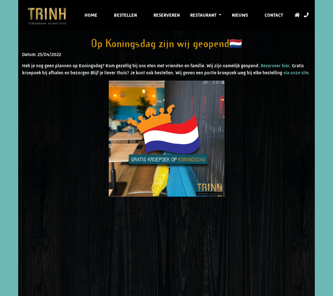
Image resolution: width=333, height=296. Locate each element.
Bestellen (125, 15)
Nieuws (240, 15)
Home (91, 15)
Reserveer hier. (276, 65)
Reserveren (166, 15)
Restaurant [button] (203, 15)
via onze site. (296, 72)
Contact (274, 15)
